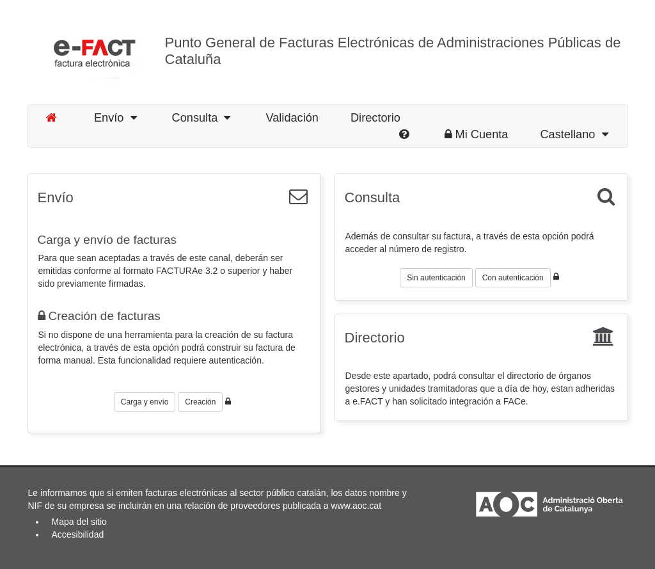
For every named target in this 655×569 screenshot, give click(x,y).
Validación (292, 117)
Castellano (574, 134)
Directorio (375, 117)
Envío (115, 117)
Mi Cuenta (477, 134)
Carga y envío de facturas (107, 239)
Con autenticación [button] (513, 277)
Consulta (201, 117)
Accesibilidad (78, 534)
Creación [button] (200, 401)
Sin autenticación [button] (436, 277)
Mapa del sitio (79, 522)
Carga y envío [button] (145, 401)
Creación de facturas (99, 316)
